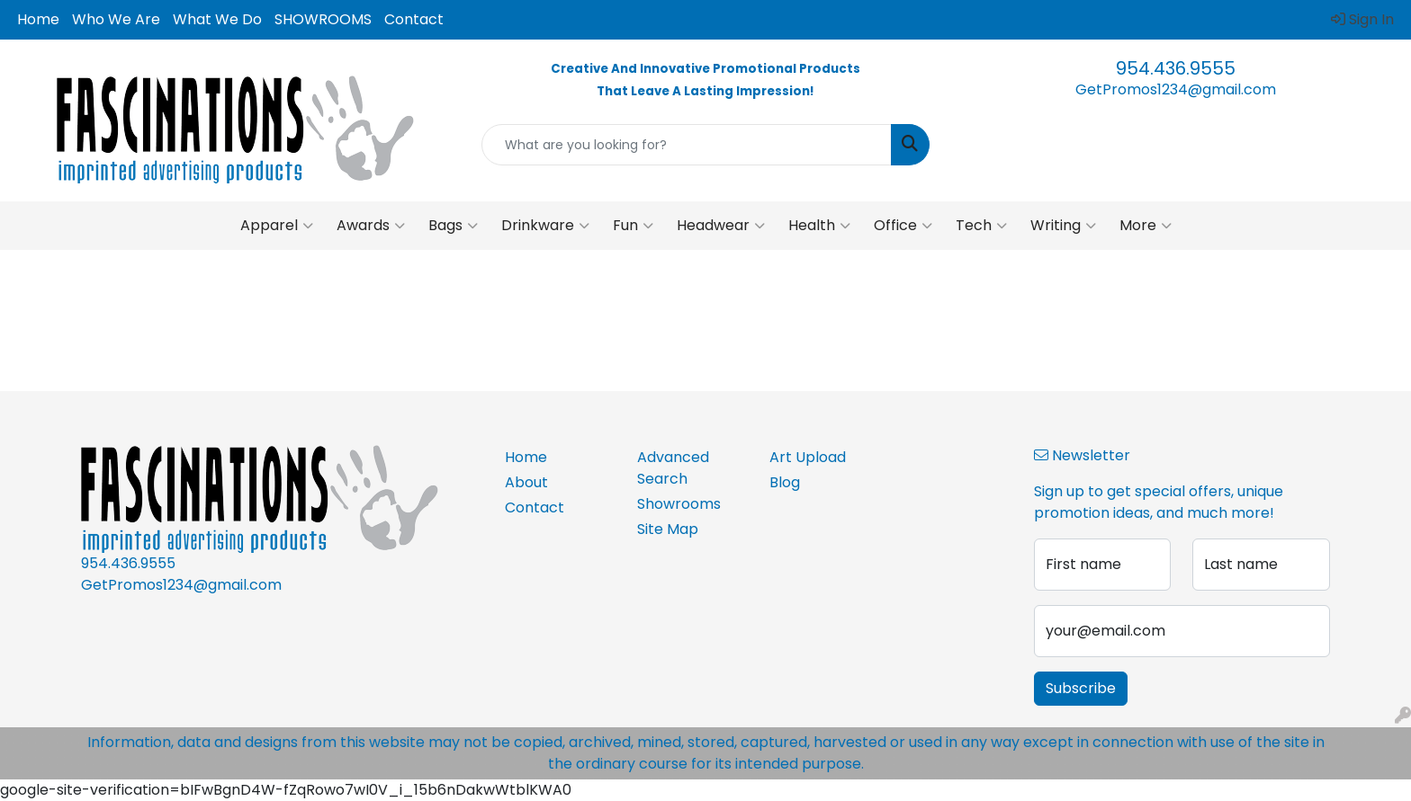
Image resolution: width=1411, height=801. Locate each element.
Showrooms (679, 504)
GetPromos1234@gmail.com (1175, 89)
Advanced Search (673, 468)
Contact (414, 19)
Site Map (667, 529)
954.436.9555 (1176, 68)
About (526, 482)
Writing (1063, 225)
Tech (981, 225)
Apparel (276, 225)
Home (38, 19)
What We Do (217, 19)
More (1145, 225)
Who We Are (116, 19)
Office (903, 225)
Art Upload (807, 457)
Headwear (721, 225)
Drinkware (545, 225)
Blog (784, 482)
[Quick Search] (687, 144)
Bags (453, 225)
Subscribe (1081, 688)
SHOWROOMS (323, 19)
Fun (633, 225)
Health (819, 225)
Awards (371, 225)
